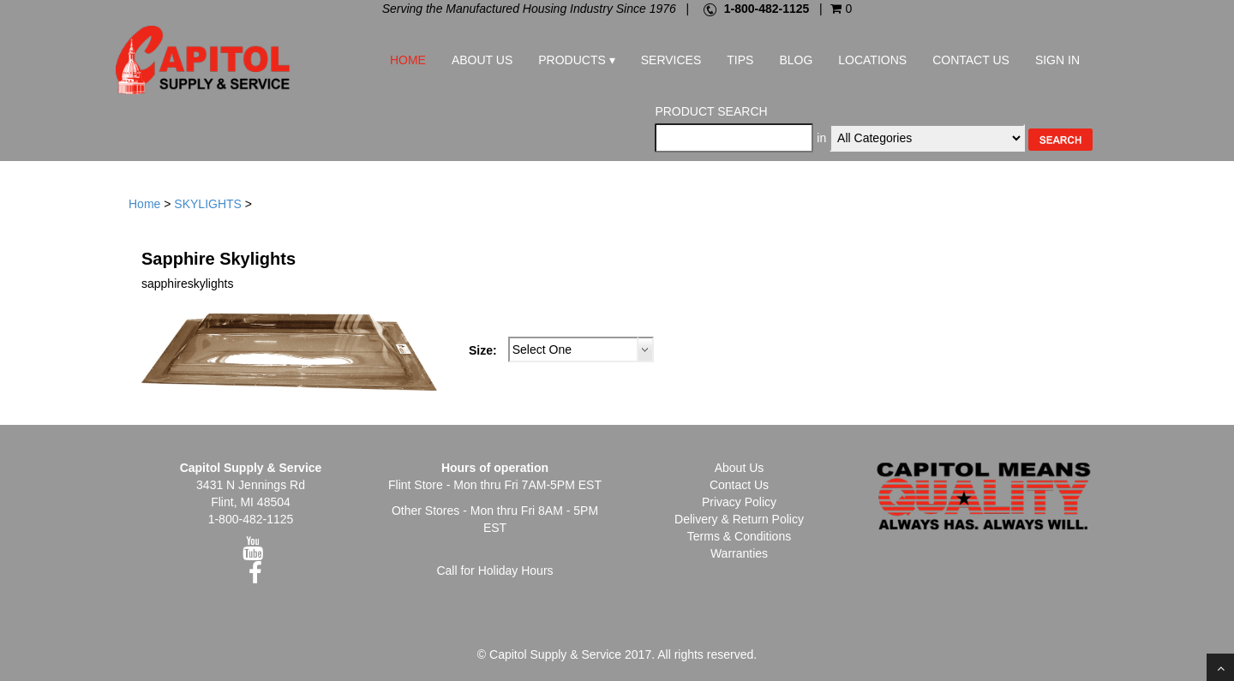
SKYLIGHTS (208, 204)
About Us (482, 60)
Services (671, 60)
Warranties (739, 553)
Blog (795, 60)
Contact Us (970, 60)
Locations (872, 60)
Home (408, 60)
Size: (483, 350)
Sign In (1057, 60)
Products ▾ (576, 60)
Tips (740, 60)
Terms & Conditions (739, 536)
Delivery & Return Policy (739, 519)
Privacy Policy (739, 502)
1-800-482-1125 (767, 8)
